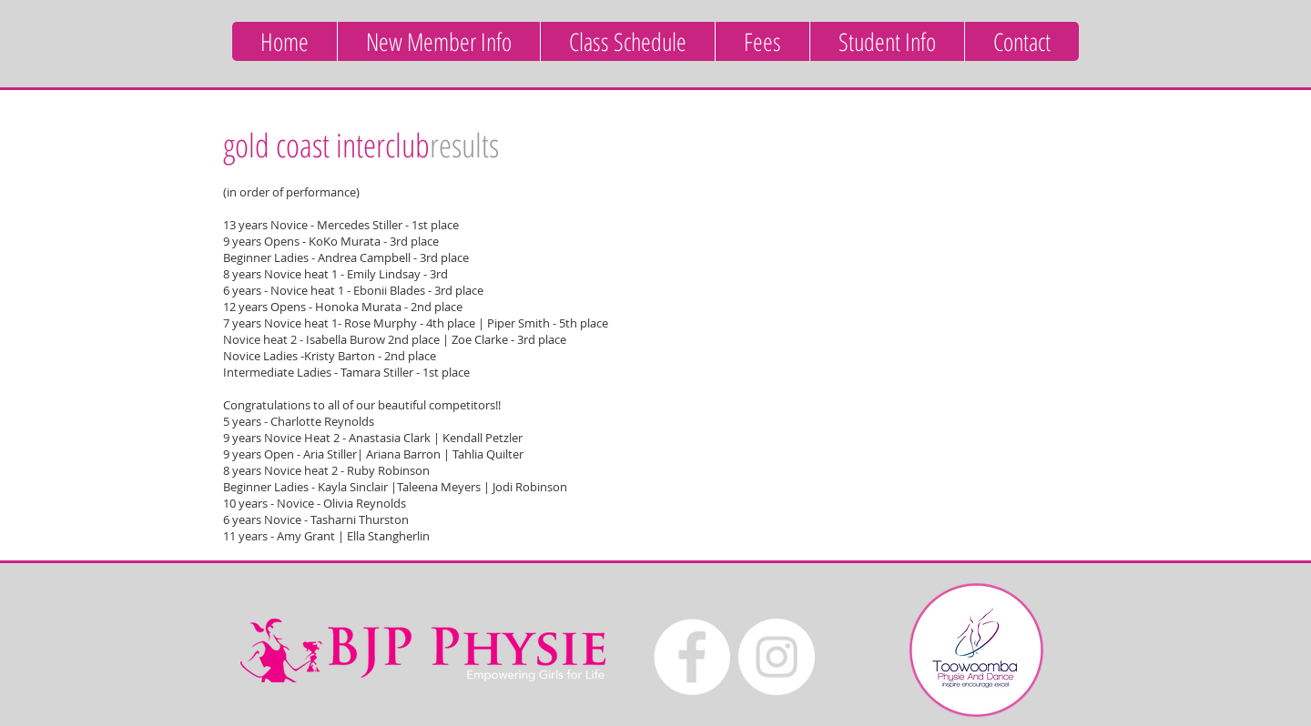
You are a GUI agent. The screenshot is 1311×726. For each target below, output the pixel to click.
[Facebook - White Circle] (692, 657)
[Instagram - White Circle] (776, 657)
